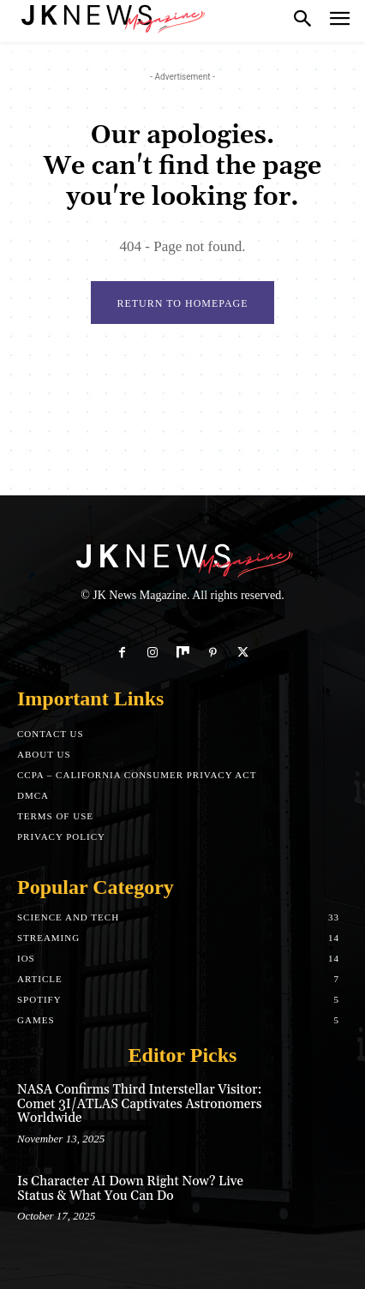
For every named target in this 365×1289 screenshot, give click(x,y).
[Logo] (111, 17)
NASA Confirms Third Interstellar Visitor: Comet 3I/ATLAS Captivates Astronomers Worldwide (139, 1104)
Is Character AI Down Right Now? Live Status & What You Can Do (130, 1188)
